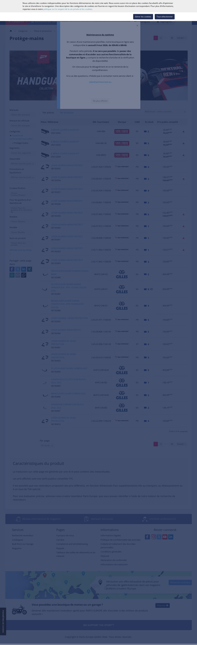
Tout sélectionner (165, 16)
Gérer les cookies (143, 16)
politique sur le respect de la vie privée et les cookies (67, 9)
